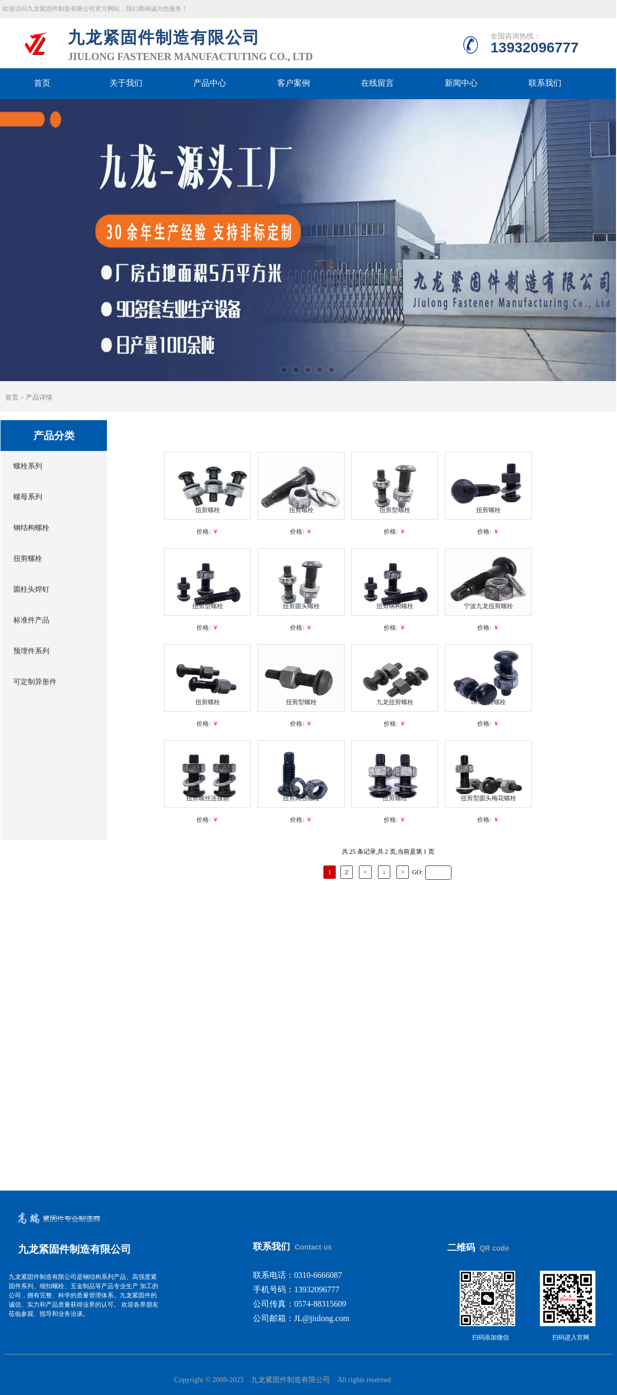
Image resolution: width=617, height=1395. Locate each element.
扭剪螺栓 (27, 558)
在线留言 (377, 83)
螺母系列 (27, 497)
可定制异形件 (35, 682)
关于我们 (126, 83)
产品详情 (39, 397)
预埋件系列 (31, 651)
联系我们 (545, 83)
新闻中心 (461, 83)
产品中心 (209, 83)
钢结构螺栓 (31, 528)
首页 (42, 83)
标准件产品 (31, 620)
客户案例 (293, 83)
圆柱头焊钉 (31, 589)
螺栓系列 (27, 466)
